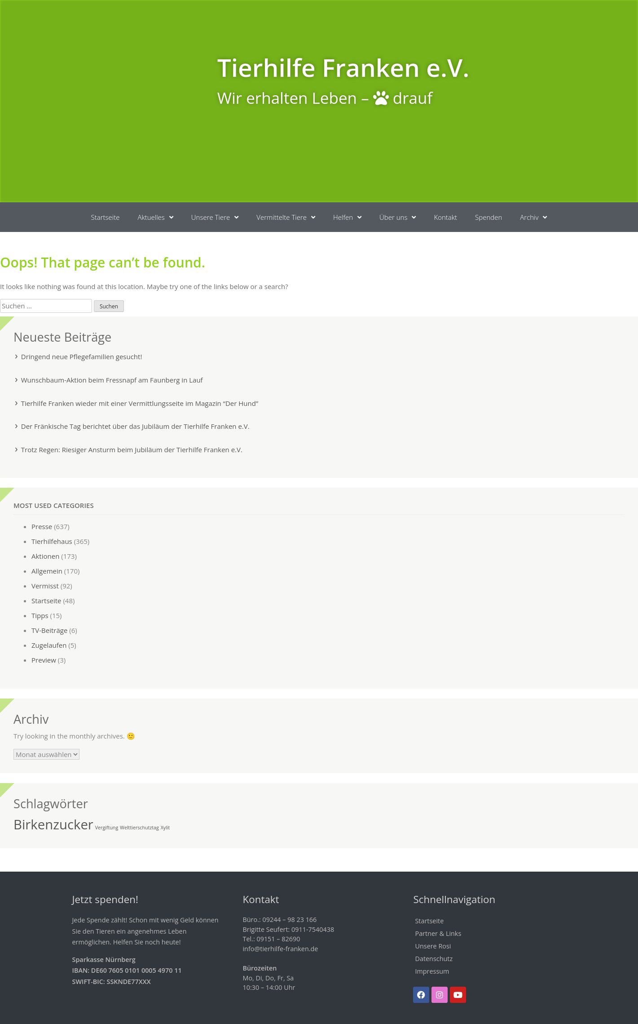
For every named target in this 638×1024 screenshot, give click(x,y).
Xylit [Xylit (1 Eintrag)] (165, 827)
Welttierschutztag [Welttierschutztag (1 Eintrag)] (139, 827)
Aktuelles (155, 217)
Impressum (432, 971)
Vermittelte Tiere (285, 217)
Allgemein (46, 570)
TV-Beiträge (49, 630)
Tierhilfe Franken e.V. (343, 67)
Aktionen (45, 556)
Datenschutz (434, 958)
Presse (41, 526)
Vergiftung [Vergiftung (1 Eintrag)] (106, 827)
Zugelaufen (48, 645)
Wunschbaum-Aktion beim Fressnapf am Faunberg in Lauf (112, 379)
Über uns (397, 217)
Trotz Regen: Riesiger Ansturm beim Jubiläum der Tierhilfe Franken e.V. (131, 449)
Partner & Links (438, 933)
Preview (43, 659)
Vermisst (45, 585)
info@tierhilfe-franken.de (280, 948)
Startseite (105, 217)
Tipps (39, 615)
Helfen (347, 217)
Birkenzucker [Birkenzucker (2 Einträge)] (53, 824)
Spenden (488, 217)
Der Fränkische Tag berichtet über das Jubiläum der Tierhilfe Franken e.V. (135, 426)
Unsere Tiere (214, 217)
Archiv (533, 217)
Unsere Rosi (433, 946)
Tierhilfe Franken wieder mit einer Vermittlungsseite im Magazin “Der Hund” (139, 403)
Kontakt (445, 217)
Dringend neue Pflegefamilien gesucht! (81, 356)
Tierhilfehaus (51, 541)
